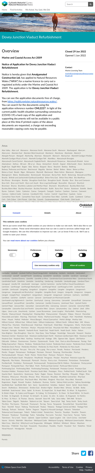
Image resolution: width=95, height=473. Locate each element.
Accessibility (53, 467)
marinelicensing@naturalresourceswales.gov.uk (79, 74)
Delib (24, 467)
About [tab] (78, 213)
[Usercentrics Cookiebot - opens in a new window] (81, 206)
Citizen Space (10, 467)
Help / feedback (86, 470)
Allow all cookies (77, 265)
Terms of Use (67, 467)
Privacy (89, 467)
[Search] (90, 4)
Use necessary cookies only (47, 265)
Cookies (79, 467)
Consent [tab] (16, 213)
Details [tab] (47, 213)
